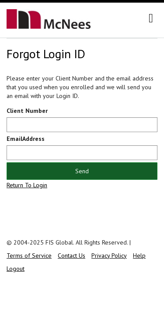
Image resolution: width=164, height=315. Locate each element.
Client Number (27, 111)
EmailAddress (26, 139)
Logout (15, 269)
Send (82, 171)
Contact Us (71, 255)
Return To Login (27, 185)
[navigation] (151, 18)
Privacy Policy (109, 255)
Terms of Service (29, 255)
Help (139, 255)
